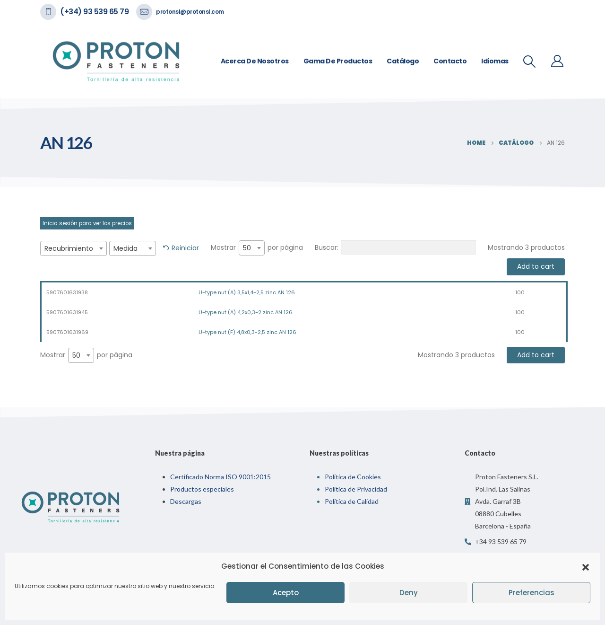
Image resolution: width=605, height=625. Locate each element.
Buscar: (395, 247)
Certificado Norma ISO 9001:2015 (220, 477)
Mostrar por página (257, 247)
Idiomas (495, 61)
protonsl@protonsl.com (190, 12)
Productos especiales (202, 489)
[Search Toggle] (529, 61)
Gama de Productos (337, 61)
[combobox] (73, 248)
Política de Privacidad (356, 489)
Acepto (286, 593)
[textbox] (73, 248)
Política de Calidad (352, 501)
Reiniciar (185, 248)
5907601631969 (67, 332)
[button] (585, 566)
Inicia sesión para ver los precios (87, 223)
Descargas (185, 501)
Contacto (450, 61)
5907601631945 (67, 312)
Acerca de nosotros (255, 61)
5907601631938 (67, 292)
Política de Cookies (353, 477)
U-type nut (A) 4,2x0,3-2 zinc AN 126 (246, 312)
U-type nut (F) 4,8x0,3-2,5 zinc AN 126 (247, 332)
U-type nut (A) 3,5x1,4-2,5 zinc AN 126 (247, 292)
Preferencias (531, 593)
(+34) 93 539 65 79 (94, 11)
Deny (408, 593)
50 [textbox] (247, 248)
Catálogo (403, 61)
